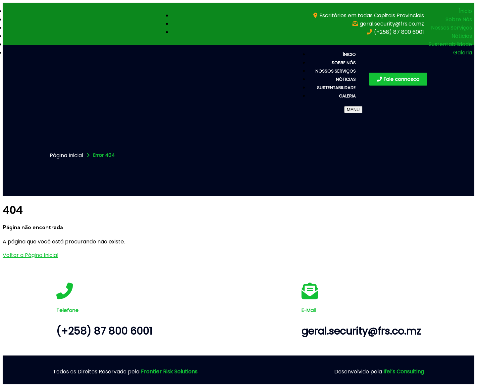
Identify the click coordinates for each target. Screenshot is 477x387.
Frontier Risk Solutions (169, 371)
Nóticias (461, 36)
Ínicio (465, 11)
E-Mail (308, 310)
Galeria (462, 52)
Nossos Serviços (451, 28)
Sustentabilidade (450, 44)
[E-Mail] (309, 291)
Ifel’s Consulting (403, 371)
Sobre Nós (459, 19)
